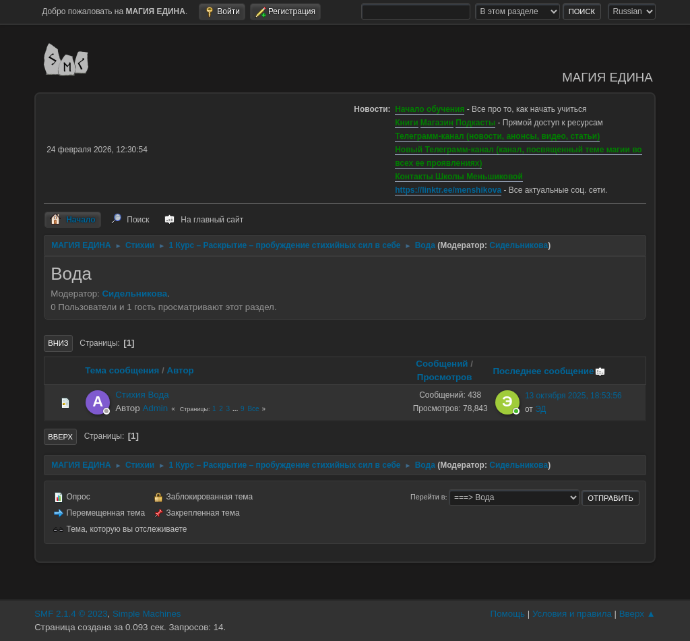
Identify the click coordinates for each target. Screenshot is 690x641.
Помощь (508, 614)
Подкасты (475, 122)
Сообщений (442, 364)
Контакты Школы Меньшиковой (459, 176)
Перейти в (427, 497)
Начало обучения (429, 109)
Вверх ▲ (637, 614)
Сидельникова (518, 245)
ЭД (540, 409)
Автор (179, 370)
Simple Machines (147, 614)
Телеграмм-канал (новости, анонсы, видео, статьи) (497, 136)
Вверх (60, 437)
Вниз (58, 343)
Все (253, 409)
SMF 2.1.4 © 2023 (70, 614)
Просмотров (444, 377)
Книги (406, 122)
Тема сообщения (122, 370)
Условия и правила (572, 614)
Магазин (436, 122)
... (236, 409)
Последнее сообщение (549, 371)
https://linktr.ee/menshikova (448, 190)
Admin (155, 408)
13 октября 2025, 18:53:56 (573, 395)
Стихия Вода (141, 395)
